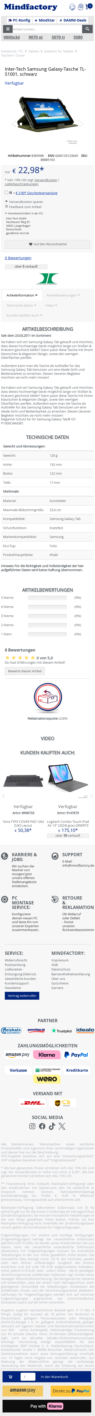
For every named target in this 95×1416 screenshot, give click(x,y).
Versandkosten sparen (24, 201)
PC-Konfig (19, 20)
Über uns (58, 978)
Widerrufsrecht (16, 960)
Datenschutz (60, 969)
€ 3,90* (37, 193)
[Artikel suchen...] (46, 29)
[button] (8, 29)
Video (49, 305)
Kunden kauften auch (23, 315)
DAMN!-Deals (72, 20)
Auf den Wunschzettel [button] (47, 244)
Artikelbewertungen (62, 295)
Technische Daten (20, 305)
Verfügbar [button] (14, 83)
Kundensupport (17, 983)
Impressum (60, 960)
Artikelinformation (20, 295)
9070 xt (36, 37)
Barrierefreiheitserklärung (70, 974)
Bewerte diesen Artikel (25, 671)
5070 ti (58, 37)
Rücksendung (15, 964)
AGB (54, 964)
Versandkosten (45, 180)
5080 (78, 37)
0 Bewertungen (18, 257)
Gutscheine (59, 983)
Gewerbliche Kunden (20, 978)
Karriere (57, 987)
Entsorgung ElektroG (20, 974)
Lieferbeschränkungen (22, 184)
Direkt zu (71, 1391)
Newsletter (13, 987)
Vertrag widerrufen (22, 995)
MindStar (44, 20)
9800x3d (12, 37)
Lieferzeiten (13, 969)
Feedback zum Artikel (23, 206)
